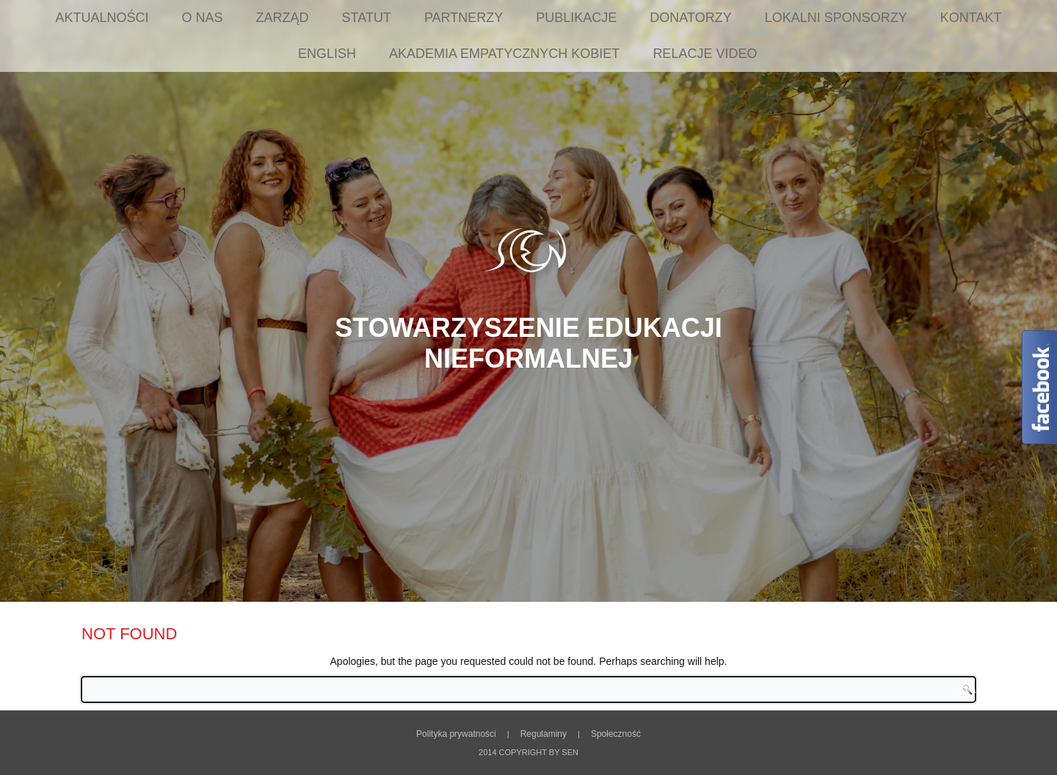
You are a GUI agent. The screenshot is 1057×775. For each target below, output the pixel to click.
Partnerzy (463, 17)
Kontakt (971, 17)
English (327, 53)
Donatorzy (690, 17)
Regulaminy (543, 734)
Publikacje (576, 17)
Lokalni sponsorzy (836, 17)
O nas (202, 17)
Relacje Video (705, 53)
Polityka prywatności (456, 734)
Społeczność (616, 734)
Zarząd (282, 17)
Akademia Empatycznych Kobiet (504, 53)
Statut (366, 17)
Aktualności (102, 17)
